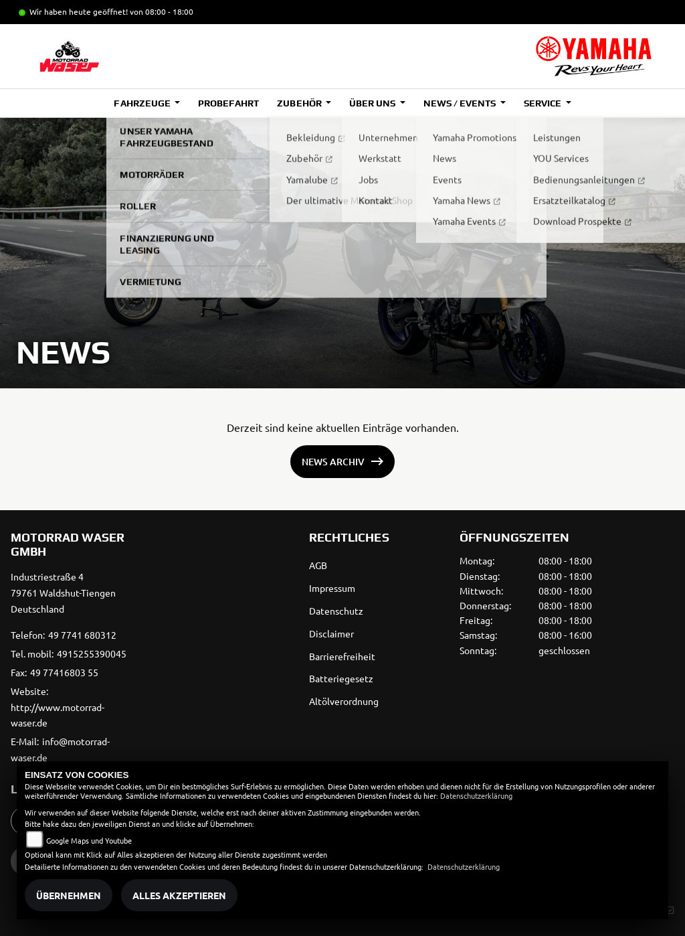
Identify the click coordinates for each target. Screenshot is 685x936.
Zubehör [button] (300, 103)
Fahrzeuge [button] (143, 103)
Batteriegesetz (341, 678)
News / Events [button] (460, 103)
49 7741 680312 (82, 635)
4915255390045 (91, 653)
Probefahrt (228, 103)
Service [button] (543, 103)
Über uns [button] (373, 103)
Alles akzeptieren (179, 895)
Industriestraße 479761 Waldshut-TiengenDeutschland (63, 592)
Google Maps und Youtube (89, 840)
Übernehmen (68, 895)
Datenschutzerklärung (476, 795)
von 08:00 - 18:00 (161, 11)
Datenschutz (336, 611)
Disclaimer (331, 633)
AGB (318, 565)
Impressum (332, 588)
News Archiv (333, 461)
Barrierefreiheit (342, 656)
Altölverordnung (344, 701)
